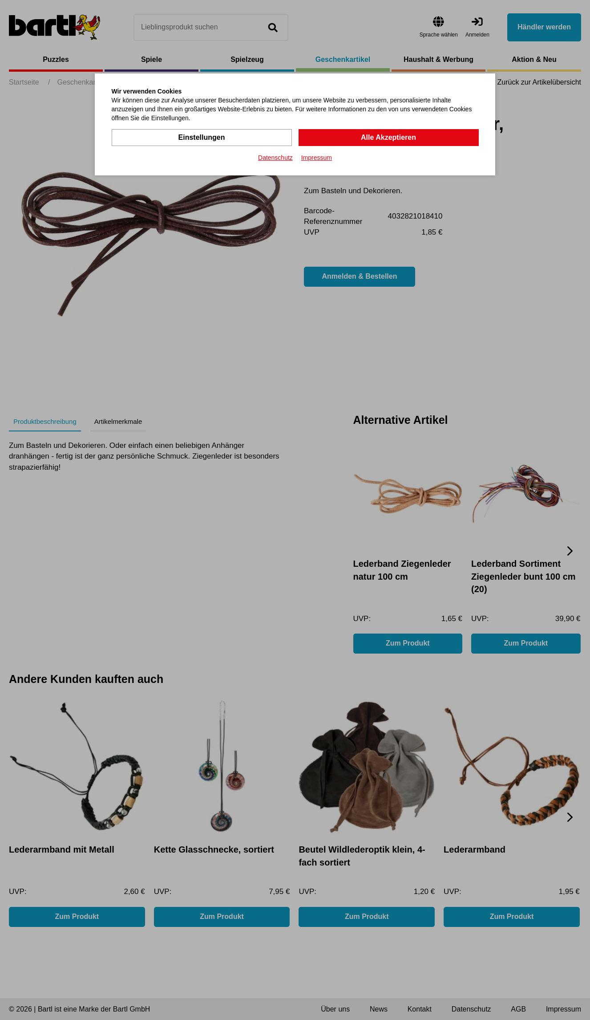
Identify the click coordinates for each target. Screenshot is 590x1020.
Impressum (316, 157)
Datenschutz (275, 157)
